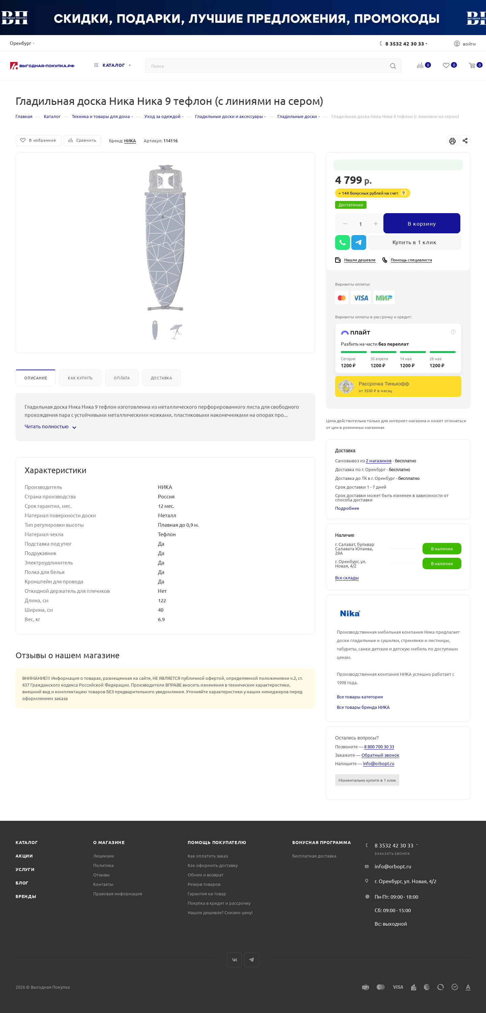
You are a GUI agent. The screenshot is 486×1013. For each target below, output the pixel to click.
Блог (22, 883)
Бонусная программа (321, 842)
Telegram (251, 960)
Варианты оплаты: (352, 284)
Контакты (103, 884)
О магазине (109, 842)
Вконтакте (234, 960)
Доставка (161, 377)
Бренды (26, 896)
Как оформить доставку (213, 865)
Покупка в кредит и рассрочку (219, 903)
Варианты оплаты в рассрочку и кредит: (373, 316)
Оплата (122, 377)
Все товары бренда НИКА (363, 707)
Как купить (80, 377)
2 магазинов (379, 460)
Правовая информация (117, 893)
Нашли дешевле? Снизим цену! (220, 912)
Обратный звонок (380, 755)
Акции (24, 856)
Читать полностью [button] (50, 426)
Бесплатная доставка (314, 856)
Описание (35, 377)
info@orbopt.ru (378, 763)
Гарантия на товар (207, 893)
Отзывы (101, 874)
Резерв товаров (204, 884)
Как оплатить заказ (208, 856)
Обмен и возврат (205, 874)
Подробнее (347, 508)
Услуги (25, 869)
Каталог (27, 842)
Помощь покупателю (217, 842)
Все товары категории (360, 696)
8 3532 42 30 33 (404, 43)
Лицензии (103, 856)
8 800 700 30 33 (379, 746)
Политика (103, 865)
